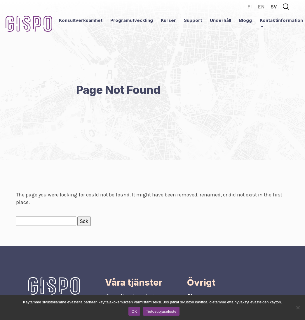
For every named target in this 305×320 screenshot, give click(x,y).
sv (274, 7)
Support (193, 20)
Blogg (245, 20)
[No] (298, 307)
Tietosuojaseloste (161, 311)
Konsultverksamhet (80, 20)
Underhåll (220, 20)
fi (249, 7)
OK (134, 311)
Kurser (168, 20)
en (261, 7)
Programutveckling (131, 20)
